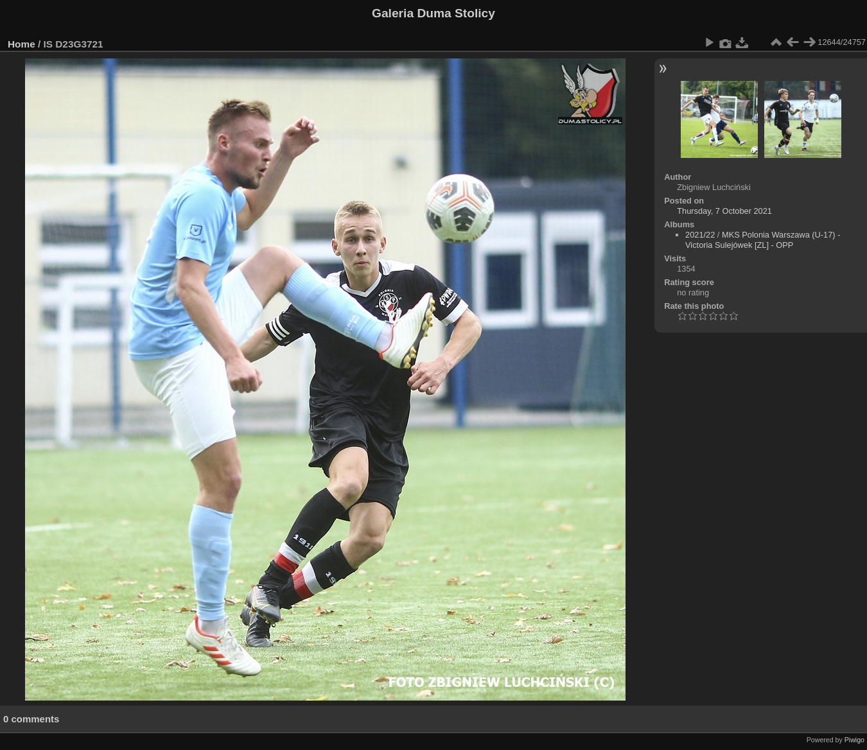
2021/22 (700, 235)
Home (21, 44)
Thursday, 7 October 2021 (724, 211)
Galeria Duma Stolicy (433, 13)
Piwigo (854, 740)
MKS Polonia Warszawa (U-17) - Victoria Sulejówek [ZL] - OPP (762, 240)
